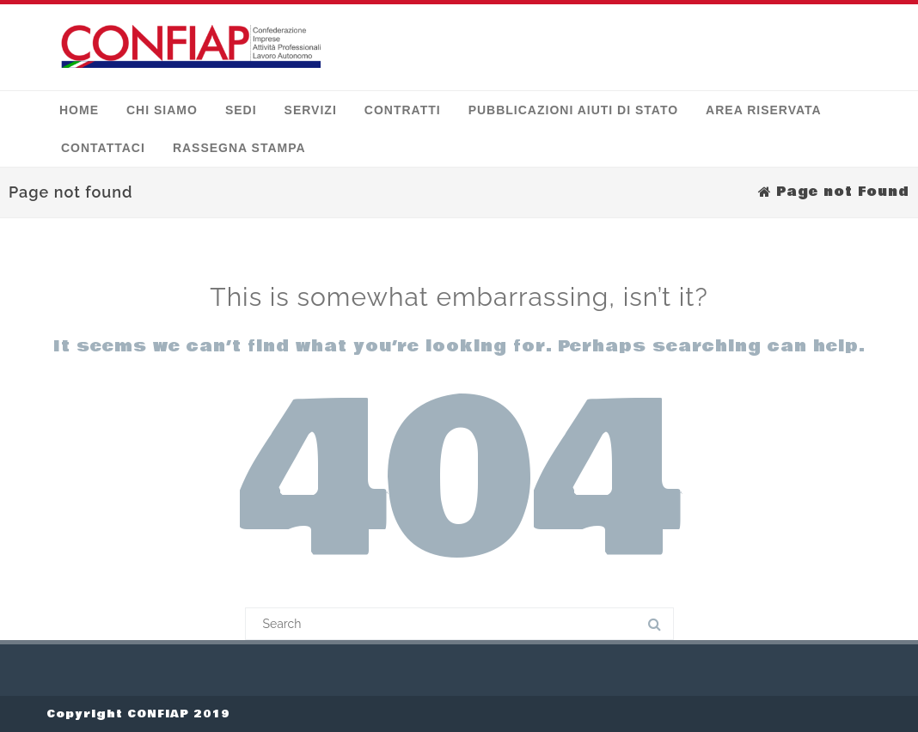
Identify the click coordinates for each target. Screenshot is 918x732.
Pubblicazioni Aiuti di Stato (573, 110)
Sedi (241, 110)
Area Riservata (764, 110)
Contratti (402, 110)
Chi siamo (162, 110)
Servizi (311, 110)
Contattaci (103, 148)
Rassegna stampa (239, 148)
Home (79, 110)
